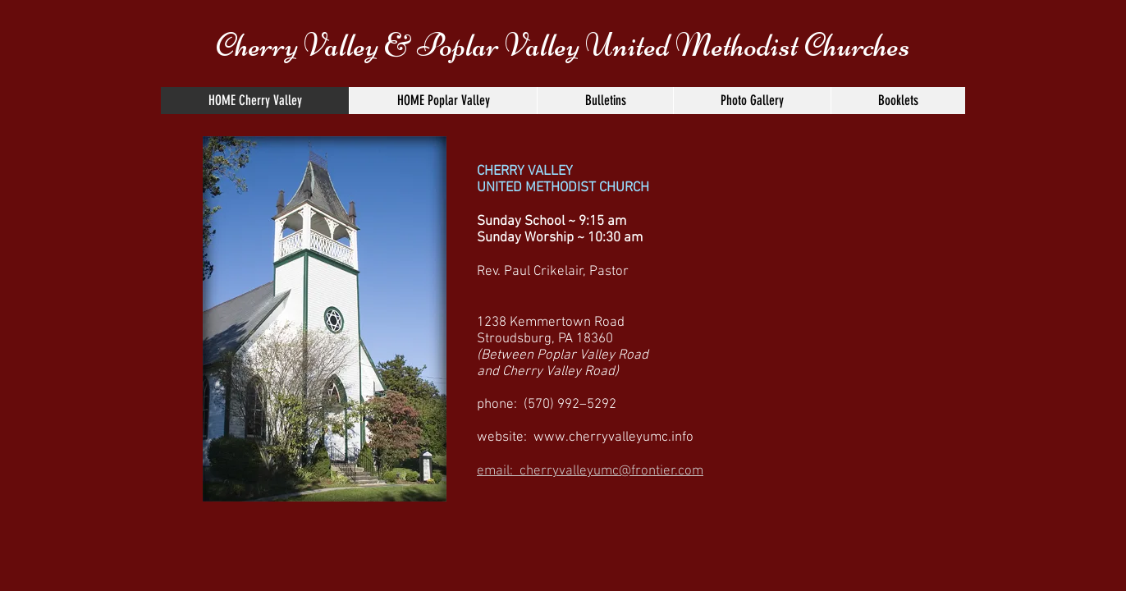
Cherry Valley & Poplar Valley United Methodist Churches (563, 45)
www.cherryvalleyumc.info (613, 437)
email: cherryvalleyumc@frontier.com (590, 471)
